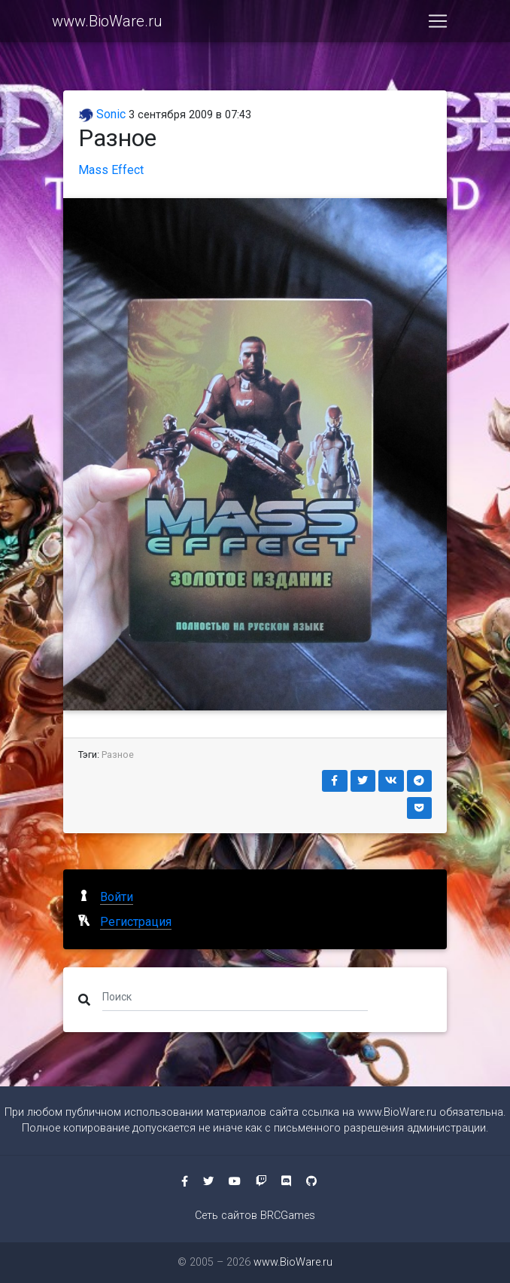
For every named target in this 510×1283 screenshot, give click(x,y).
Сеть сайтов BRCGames (255, 1215)
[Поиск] (235, 996)
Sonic (102, 114)
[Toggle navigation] (437, 24)
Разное (118, 754)
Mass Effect (111, 170)
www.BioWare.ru (107, 24)
